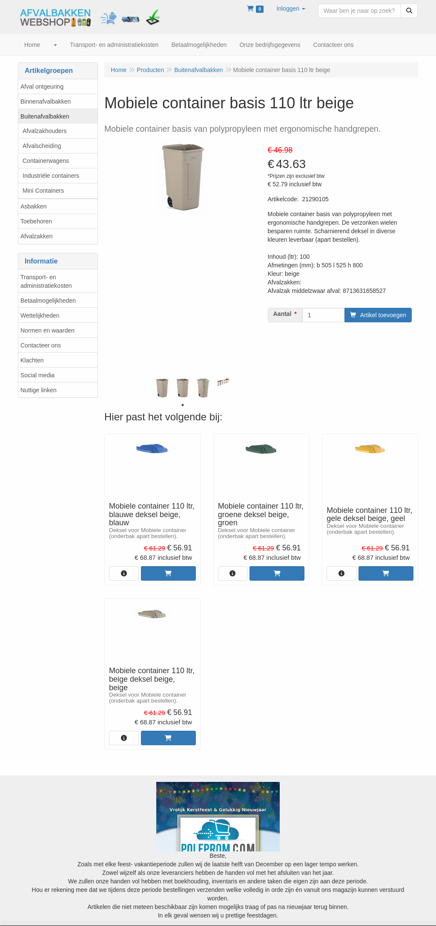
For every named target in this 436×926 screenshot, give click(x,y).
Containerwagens (46, 160)
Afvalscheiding (42, 145)
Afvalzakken (36, 236)
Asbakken (33, 206)
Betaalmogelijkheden (48, 300)
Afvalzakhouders (45, 130)
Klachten (31, 360)
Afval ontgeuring (41, 86)
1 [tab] (182, 405)
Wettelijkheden (40, 315)
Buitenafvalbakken (44, 116)
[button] (291, 8)
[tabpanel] (162, 388)
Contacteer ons (40, 345)
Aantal (282, 314)
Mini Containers (43, 190)
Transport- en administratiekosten (46, 281)
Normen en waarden (47, 330)
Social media (37, 375)
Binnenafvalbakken (45, 101)
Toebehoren (36, 221)
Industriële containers (51, 175)
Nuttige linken (38, 390)
